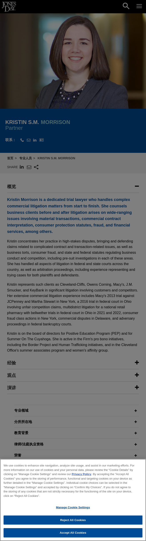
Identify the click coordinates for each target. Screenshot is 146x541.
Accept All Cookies (73, 535)
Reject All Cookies (73, 522)
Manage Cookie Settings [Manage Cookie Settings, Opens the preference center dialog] (73, 509)
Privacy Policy (81, 476)
